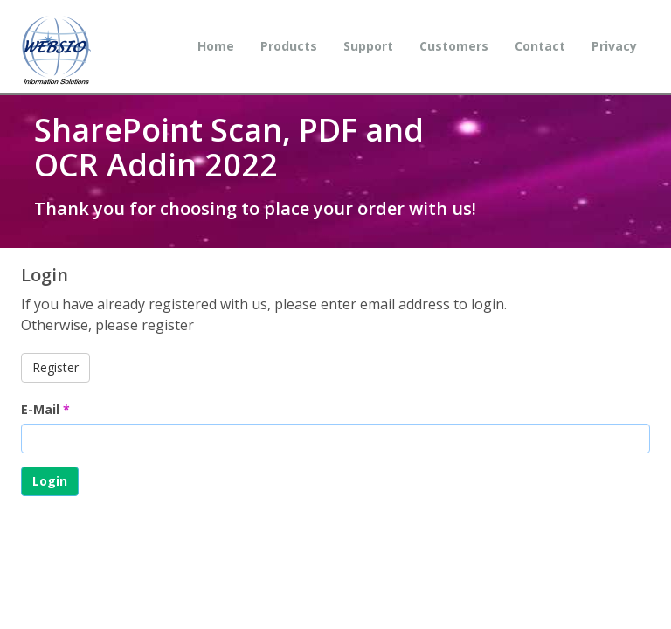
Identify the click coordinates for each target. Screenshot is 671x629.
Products (288, 46)
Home (215, 46)
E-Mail (45, 409)
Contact (540, 46)
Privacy (614, 46)
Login (49, 481)
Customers (453, 46)
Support (368, 46)
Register (55, 367)
